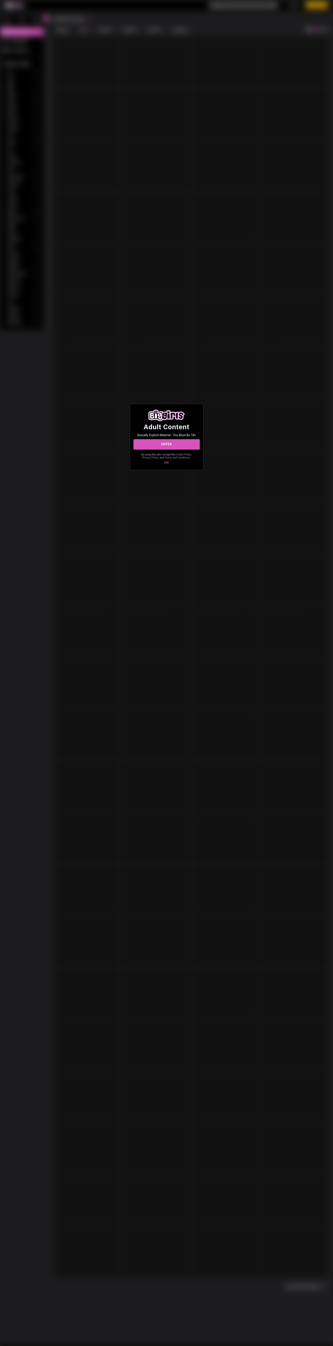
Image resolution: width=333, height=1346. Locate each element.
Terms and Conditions (177, 457)
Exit (166, 462)
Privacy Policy (150, 457)
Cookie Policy (183, 454)
